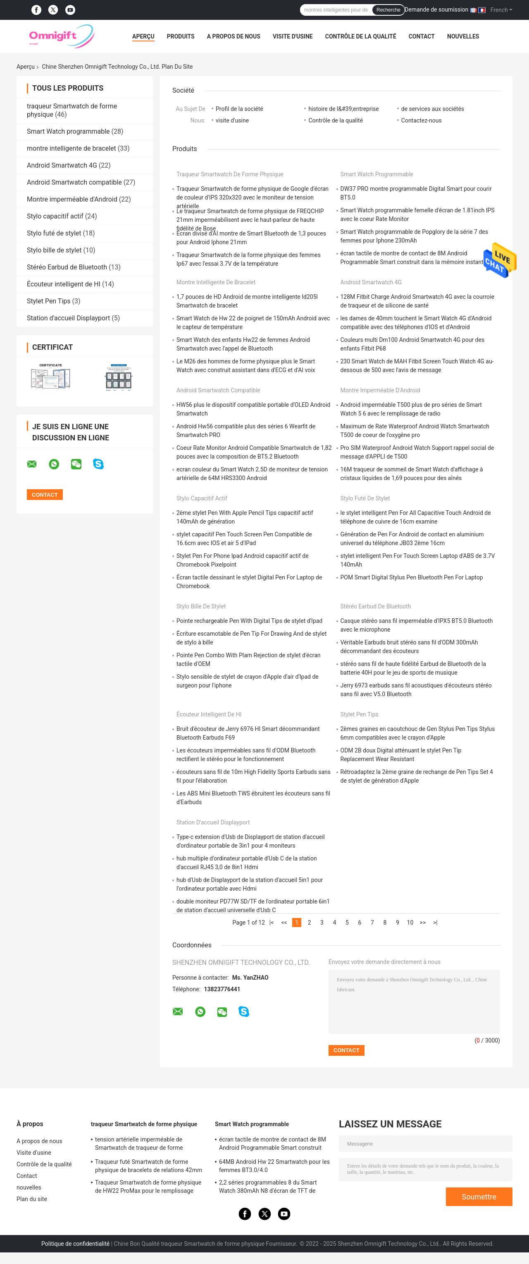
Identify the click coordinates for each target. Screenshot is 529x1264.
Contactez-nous (421, 120)
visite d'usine (232, 120)
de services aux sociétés (432, 109)
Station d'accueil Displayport (68, 318)
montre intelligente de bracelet (71, 148)
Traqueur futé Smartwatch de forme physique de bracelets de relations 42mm (148, 1165)
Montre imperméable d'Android (72, 199)
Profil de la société (239, 109)
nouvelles (463, 36)
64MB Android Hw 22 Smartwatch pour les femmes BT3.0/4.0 (274, 1165)
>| (435, 922)
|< (271, 922)
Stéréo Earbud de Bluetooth (67, 267)
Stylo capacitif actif (55, 216)
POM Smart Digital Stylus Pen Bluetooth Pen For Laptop (412, 577)
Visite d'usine (293, 36)
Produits (181, 36)
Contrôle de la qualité (360, 36)
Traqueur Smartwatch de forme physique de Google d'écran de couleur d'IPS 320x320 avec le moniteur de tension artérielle (252, 197)
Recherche (388, 10)
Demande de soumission (436, 9)
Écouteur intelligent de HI (63, 284)
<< (284, 922)
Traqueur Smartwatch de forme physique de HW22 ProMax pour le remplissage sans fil (148, 1188)
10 (410, 922)
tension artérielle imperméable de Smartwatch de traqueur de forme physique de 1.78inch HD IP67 (139, 1144)
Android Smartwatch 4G (62, 165)
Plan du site (32, 1199)
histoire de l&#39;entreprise (343, 109)
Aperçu (143, 36)
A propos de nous (233, 36)
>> (423, 922)
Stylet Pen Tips (49, 301)
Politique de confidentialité (75, 1243)
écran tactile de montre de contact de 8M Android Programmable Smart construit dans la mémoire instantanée (272, 1144)
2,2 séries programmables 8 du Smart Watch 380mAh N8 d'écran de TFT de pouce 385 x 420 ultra (268, 1188)
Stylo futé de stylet (54, 233)
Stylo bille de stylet (54, 250)
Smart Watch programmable (68, 131)
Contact (422, 36)
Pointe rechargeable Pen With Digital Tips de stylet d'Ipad (249, 621)
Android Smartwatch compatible (74, 182)
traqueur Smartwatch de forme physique (230, 174)
